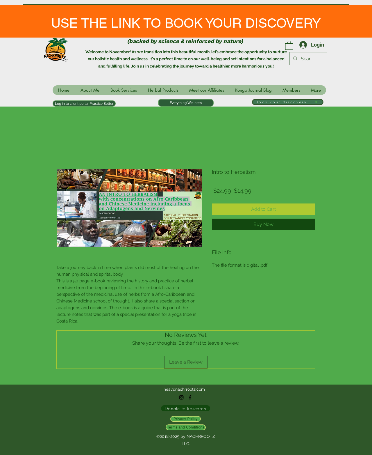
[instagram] (181, 397)
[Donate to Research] (185, 408)
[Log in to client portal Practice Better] (84, 103)
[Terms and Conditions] (186, 427)
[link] (289, 45)
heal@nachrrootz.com (184, 389)
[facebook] (190, 397)
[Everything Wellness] (186, 103)
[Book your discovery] (287, 102)
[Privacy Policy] (185, 419)
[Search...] (307, 58)
